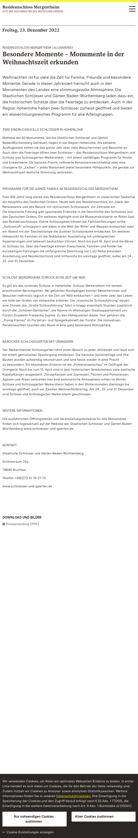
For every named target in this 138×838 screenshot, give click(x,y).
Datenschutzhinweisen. (73, 796)
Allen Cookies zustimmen (94, 816)
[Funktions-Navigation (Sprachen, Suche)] (132, 9)
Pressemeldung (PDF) (22, 524)
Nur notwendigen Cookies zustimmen (34, 819)
